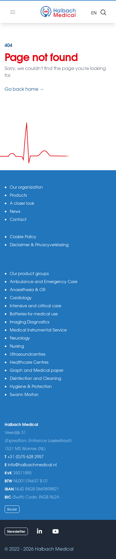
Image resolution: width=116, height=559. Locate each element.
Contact (18, 219)
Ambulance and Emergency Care (43, 281)
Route (12, 509)
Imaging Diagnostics (29, 322)
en (93, 13)
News (15, 211)
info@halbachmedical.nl (32, 464)
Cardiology (21, 297)
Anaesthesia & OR (27, 289)
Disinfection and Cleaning (35, 378)
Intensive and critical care (35, 305)
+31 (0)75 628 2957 (25, 456)
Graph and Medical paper (36, 370)
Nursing (17, 346)
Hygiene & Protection (31, 386)
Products (18, 195)
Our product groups (29, 273)
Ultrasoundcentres (27, 354)
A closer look (22, 203)
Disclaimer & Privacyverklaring (39, 244)
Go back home (24, 88)
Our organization (26, 187)
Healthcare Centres (29, 362)
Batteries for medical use (34, 314)
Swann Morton (24, 394)
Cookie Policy (23, 236)
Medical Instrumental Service (38, 330)
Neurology (20, 338)
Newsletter (16, 531)
